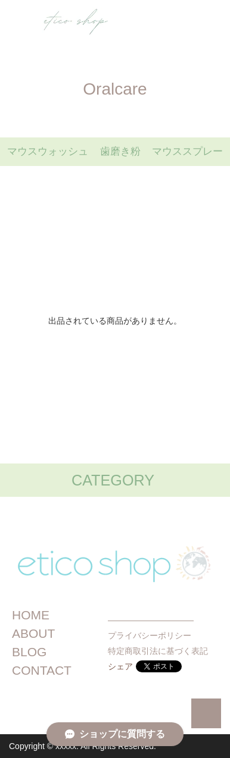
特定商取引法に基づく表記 (158, 651)
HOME (30, 615)
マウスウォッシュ (47, 151)
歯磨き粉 (120, 151)
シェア (120, 666)
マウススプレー (187, 151)
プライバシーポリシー (149, 635)
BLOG (29, 652)
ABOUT (33, 633)
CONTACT (42, 670)
